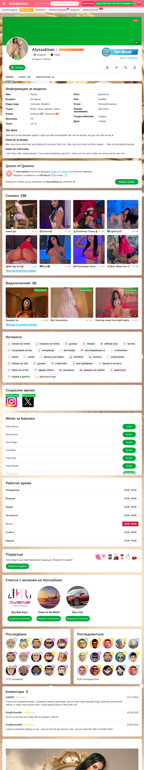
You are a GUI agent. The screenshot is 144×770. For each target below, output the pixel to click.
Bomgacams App (91, 9)
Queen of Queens (60, 171)
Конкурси (75, 10)
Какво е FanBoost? (129, 58)
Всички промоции (58, 9)
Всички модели (10, 10)
